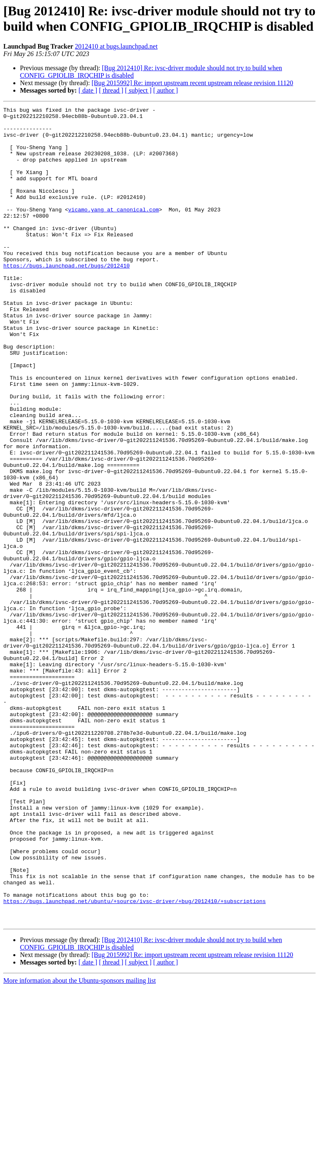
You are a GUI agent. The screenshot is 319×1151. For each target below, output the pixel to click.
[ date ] (88, 90)
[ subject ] (138, 90)
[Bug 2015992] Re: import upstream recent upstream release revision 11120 (192, 82)
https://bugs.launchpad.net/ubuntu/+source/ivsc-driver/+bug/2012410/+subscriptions (134, 1060)
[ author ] (165, 90)
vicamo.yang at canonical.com (113, 230)
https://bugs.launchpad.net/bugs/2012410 (66, 298)
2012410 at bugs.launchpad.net (116, 46)
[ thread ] (111, 90)
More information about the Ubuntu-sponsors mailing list (79, 1143)
